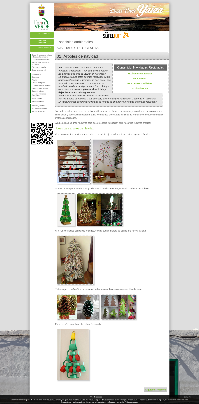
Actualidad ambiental (39, 108)
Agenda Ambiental (38, 111)
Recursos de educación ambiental (40, 63)
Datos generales (38, 101)
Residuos (35, 77)
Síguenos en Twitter (37, 117)
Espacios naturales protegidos (39, 95)
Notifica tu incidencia (42, 41)
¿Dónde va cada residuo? (41, 85)
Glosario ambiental (39, 70)
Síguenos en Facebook (32, 117)
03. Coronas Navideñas (139, 83)
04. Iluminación (140, 88)
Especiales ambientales (41, 60)
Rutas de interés (38, 91)
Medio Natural (37, 98)
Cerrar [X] (187, 397)
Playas (34, 80)
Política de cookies (131, 402)
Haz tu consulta (44, 33)
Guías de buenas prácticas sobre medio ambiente (42, 56)
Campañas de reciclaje (40, 88)
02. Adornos (139, 78)
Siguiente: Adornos (155, 389)
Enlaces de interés (39, 67)
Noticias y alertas (38, 106)
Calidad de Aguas (38, 83)
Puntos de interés (44, 47)
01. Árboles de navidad (140, 73)
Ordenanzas (36, 74)
